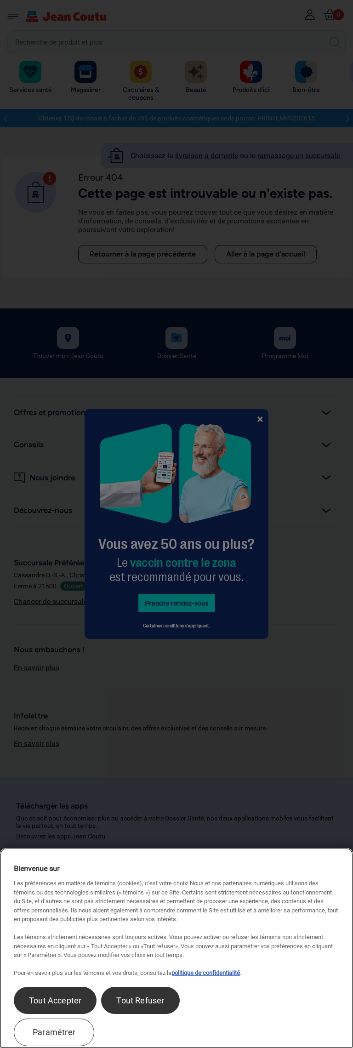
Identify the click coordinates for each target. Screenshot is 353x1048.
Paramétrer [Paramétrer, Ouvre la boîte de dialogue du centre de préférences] (54, 1032)
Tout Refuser (140, 1000)
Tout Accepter (55, 1000)
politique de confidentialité (205, 972)
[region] (176, 948)
